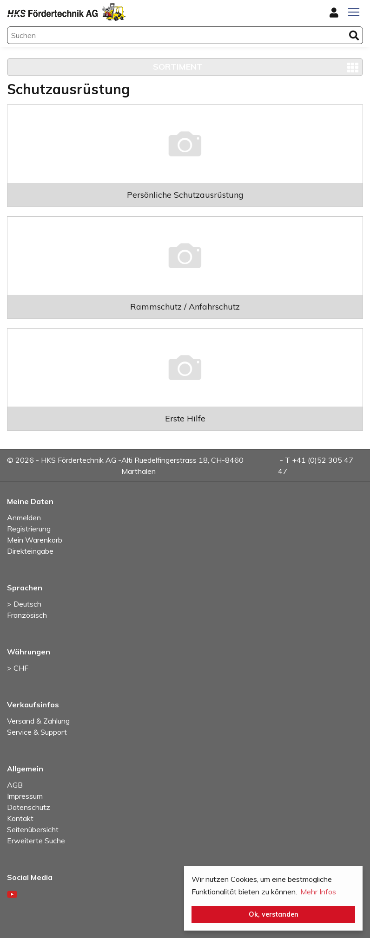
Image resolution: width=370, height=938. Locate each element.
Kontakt (20, 818)
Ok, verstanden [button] (273, 914)
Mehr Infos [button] (318, 891)
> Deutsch (24, 603)
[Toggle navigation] (354, 12)
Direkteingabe (30, 551)
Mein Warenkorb (34, 539)
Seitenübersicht (33, 829)
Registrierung (29, 528)
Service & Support (37, 732)
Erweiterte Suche (36, 840)
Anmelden (24, 517)
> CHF (17, 668)
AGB (15, 784)
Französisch (27, 615)
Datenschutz (28, 807)
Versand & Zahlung (38, 720)
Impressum (25, 796)
